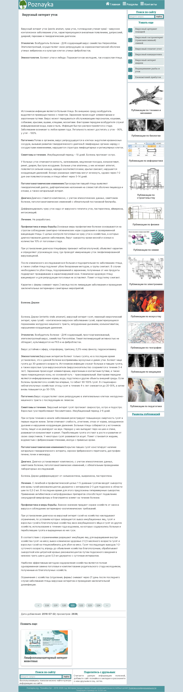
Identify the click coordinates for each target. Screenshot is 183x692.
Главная (115, 4)
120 (64, 605)
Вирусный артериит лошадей (146, 30)
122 (81, 605)
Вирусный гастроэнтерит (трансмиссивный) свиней (149, 40)
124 (98, 605)
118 (47, 605)
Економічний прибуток (148, 77)
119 (55, 605)
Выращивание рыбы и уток (147, 70)
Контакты (150, 4)
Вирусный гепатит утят (148, 48)
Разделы (132, 4)
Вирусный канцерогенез (148, 54)
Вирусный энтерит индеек (145, 61)
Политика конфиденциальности (142, 688)
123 (90, 605)
